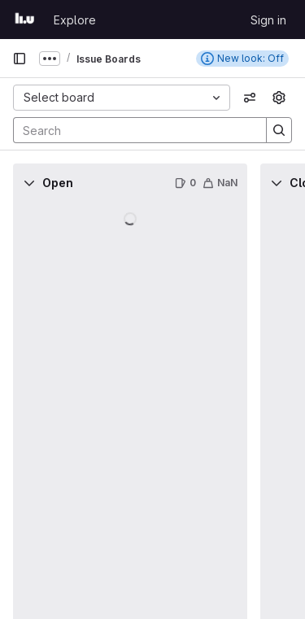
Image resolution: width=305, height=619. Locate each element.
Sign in (268, 20)
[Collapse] (29, 183)
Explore (75, 20)
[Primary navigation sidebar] (20, 59)
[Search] (132, 130)
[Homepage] (25, 20)
